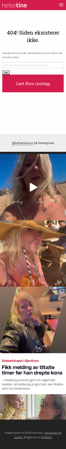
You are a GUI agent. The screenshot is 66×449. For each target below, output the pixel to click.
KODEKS (46, 437)
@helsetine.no (22, 143)
